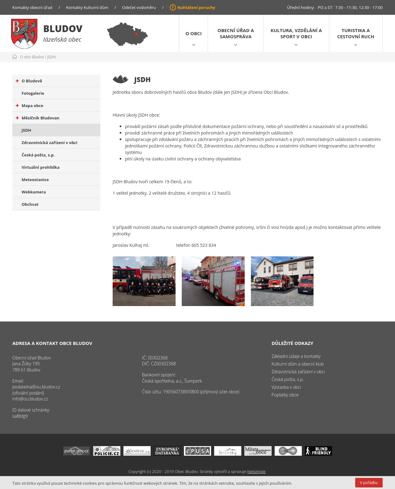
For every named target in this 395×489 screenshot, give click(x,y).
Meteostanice (35, 179)
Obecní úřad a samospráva (236, 33)
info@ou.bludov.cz (30, 399)
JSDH (51, 57)
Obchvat (30, 204)
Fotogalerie (33, 93)
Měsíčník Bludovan (37, 118)
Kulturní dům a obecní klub (298, 364)
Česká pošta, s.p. (38, 155)
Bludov (62, 28)
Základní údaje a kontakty (296, 356)
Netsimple (256, 471)
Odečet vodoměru (139, 7)
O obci (193, 33)
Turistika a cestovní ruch (355, 33)
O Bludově (29, 81)
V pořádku (369, 482)
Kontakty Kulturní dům (87, 7)
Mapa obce (29, 105)
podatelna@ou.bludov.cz (36, 387)
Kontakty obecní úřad (32, 7)
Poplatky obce (285, 395)
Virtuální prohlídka (41, 167)
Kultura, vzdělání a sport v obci (296, 33)
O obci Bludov (32, 57)
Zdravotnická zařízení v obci (49, 142)
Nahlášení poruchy (196, 7)
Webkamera (34, 192)
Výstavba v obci (286, 387)
